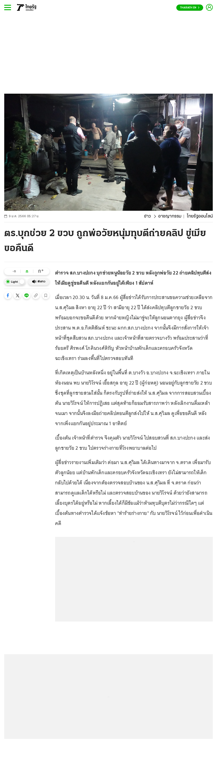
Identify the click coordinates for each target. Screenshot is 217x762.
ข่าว (147, 216)
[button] (8, 295)
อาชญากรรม (169, 216)
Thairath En (189, 7)
